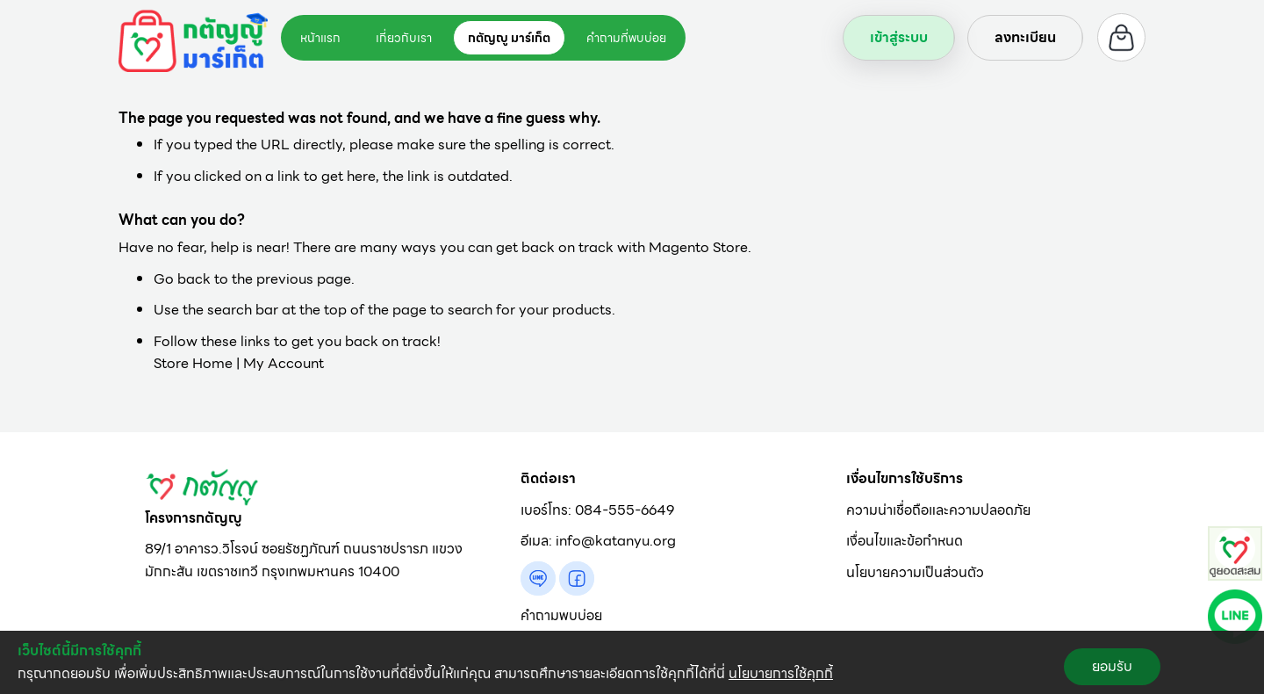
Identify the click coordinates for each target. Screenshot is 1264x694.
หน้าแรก (320, 37)
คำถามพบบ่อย (561, 615)
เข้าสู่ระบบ (899, 37)
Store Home (193, 363)
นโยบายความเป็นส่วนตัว (915, 572)
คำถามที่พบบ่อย (626, 37)
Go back (182, 279)
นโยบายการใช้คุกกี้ (781, 673)
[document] (632, 662)
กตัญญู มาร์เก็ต (509, 37)
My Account (283, 363)
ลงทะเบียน (1025, 37)
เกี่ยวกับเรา (404, 37)
